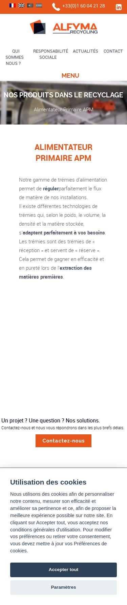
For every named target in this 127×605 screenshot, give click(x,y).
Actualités (85, 51)
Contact (113, 51)
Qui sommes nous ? (14, 57)
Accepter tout (64, 569)
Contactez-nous (63, 441)
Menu (70, 75)
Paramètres (63, 587)
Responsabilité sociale (50, 54)
